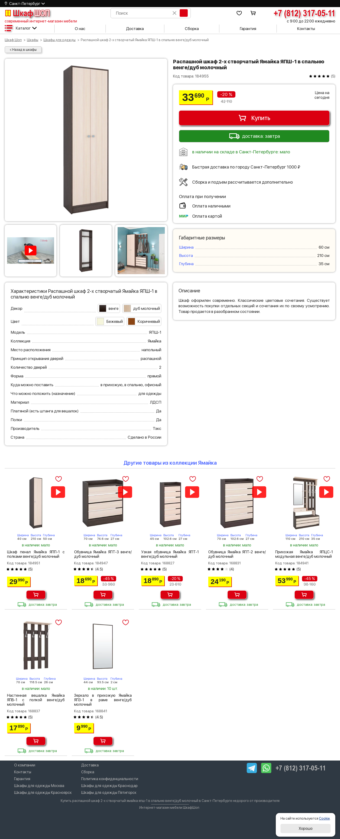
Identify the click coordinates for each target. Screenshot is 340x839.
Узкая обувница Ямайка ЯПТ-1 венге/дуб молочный (170, 554)
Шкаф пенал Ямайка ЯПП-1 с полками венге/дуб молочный (36, 554)
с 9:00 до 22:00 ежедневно (311, 21)
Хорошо (306, 828)
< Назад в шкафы (23, 50)
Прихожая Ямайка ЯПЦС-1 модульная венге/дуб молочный (304, 554)
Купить (254, 117)
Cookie (324, 818)
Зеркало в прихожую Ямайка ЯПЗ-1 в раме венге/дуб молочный (103, 700)
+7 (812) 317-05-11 (304, 13)
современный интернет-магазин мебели (41, 21)
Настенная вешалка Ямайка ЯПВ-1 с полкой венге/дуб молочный (36, 700)
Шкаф (27, 13)
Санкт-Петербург (24, 3)
